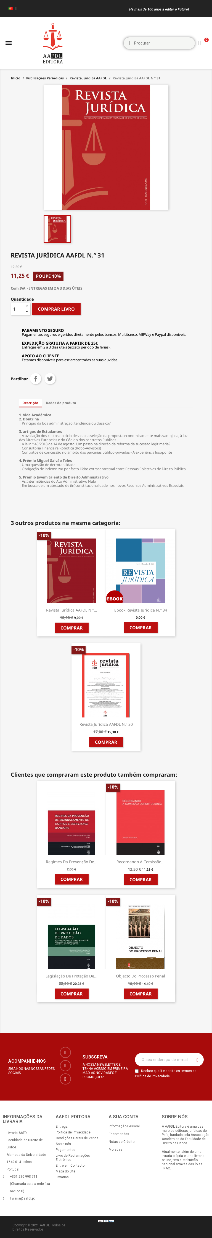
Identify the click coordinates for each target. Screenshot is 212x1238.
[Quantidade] (17, 309)
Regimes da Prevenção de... (71, 861)
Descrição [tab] (30, 402)
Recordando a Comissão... (140, 861)
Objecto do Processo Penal (140, 976)
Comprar (71, 628)
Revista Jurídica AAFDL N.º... (71, 610)
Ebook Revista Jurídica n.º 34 (140, 610)
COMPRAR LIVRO (56, 309)
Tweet (49, 378)
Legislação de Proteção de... (71, 976)
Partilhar (35, 378)
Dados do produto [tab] (61, 402)
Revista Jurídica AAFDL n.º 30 (106, 724)
